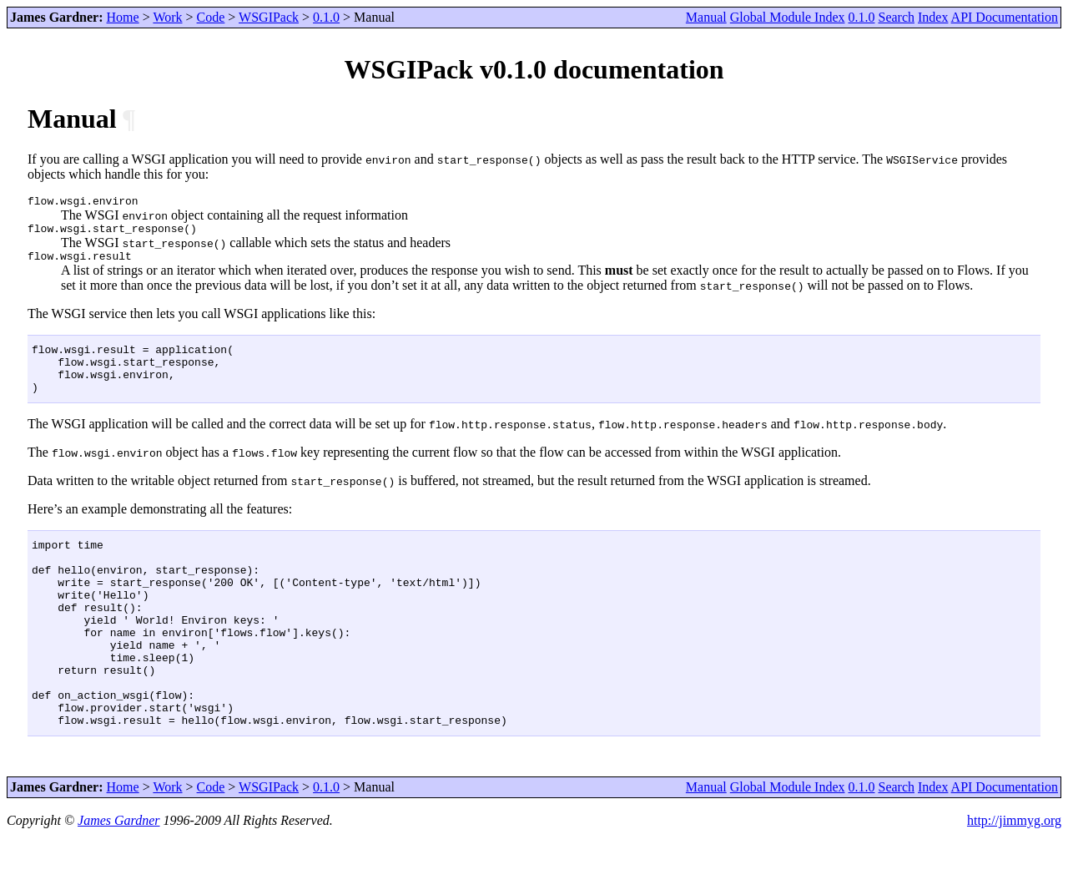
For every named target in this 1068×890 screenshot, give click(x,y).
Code (211, 17)
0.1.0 (326, 17)
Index (933, 17)
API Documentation (1004, 17)
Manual (706, 17)
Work (167, 17)
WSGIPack (269, 17)
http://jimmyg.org (1014, 875)
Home (123, 17)
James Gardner (119, 875)
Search (896, 17)
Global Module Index (787, 17)
